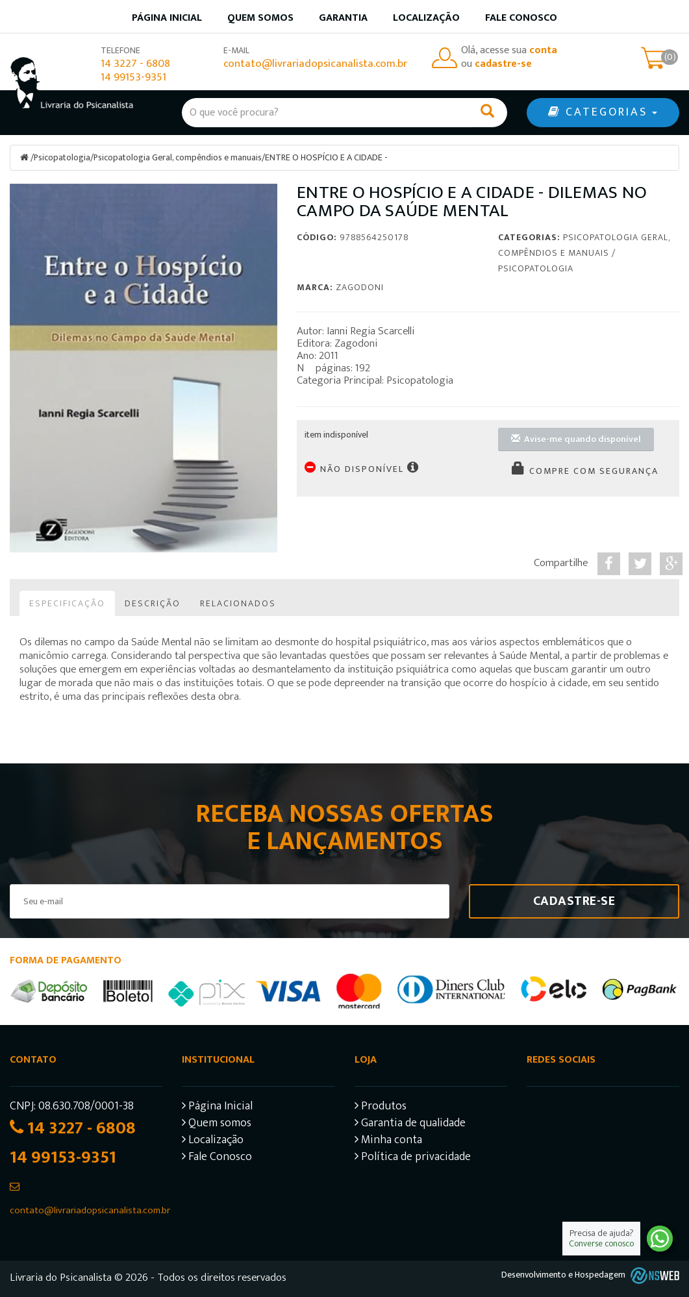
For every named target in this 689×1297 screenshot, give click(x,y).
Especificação (67, 602)
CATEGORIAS (602, 112)
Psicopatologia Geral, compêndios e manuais (178, 157)
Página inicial (167, 18)
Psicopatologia (62, 157)
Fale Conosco (521, 18)
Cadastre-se (574, 900)
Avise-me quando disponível (576, 438)
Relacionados (238, 602)
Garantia (343, 18)
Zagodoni (360, 286)
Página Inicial (217, 1107)
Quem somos (260, 18)
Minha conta (388, 1141)
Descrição (153, 602)
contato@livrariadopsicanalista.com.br (315, 64)
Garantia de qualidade (410, 1124)
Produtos (381, 1107)
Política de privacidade (413, 1158)
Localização (426, 18)
